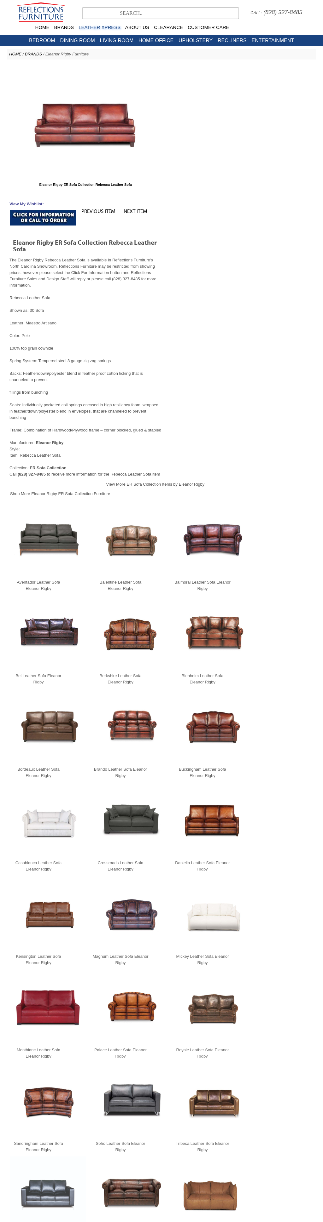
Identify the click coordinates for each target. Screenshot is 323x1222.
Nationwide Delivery (199, 1172)
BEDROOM (42, 40)
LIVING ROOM (117, 40)
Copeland (227, 1141)
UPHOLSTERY (196, 40)
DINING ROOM (77, 40)
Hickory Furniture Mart (230, 1147)
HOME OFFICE (155, 40)
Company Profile (125, 1172)
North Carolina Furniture (98, 1147)
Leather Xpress (256, 1141)
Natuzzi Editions (158, 1141)
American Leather (196, 1141)
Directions (227, 1172)
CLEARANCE (168, 27)
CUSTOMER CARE (208, 27)
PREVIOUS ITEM (251, 71)
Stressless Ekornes (119, 1141)
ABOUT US (137, 27)
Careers (149, 1172)
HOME (42, 27)
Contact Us (195, 1147)
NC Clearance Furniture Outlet (152, 1147)
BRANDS (64, 27)
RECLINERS (232, 40)
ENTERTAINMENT (272, 40)
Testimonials (97, 1172)
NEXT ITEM (288, 71)
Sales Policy (168, 1172)
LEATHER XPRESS (99, 27)
